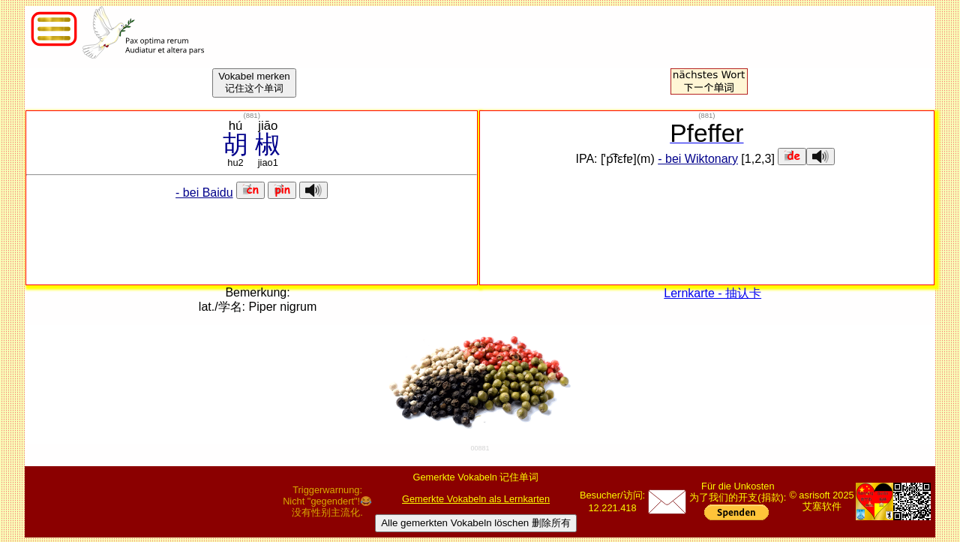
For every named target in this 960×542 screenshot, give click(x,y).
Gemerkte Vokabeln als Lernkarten (476, 498)
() (251, 115)
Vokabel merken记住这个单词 (254, 82)
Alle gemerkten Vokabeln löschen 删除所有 (476, 522)
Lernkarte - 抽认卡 (712, 293)
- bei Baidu (204, 192)
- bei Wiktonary (698, 158)
